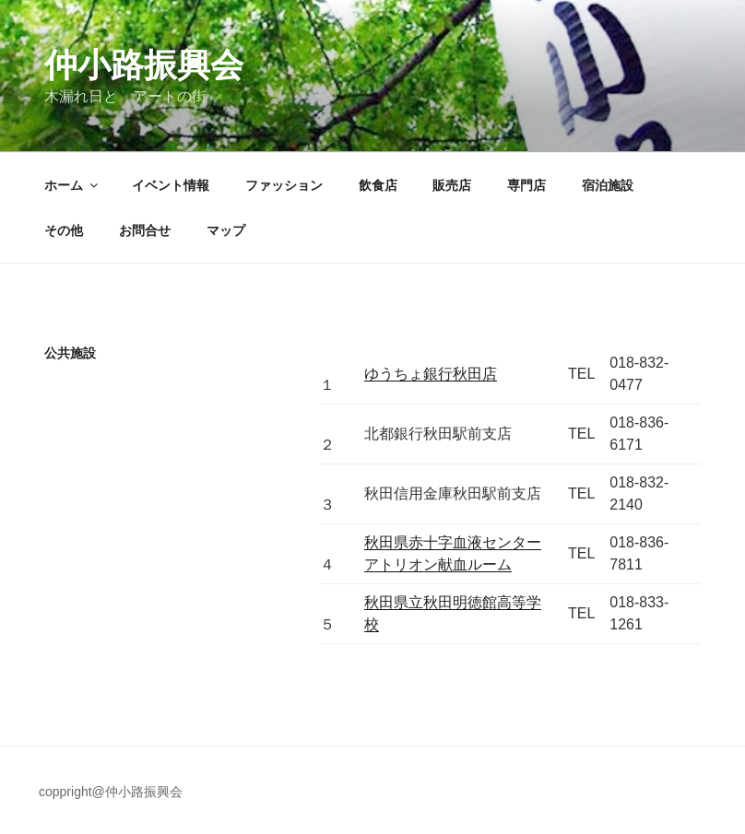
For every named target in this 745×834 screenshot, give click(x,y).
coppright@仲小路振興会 (111, 791)
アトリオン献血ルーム (438, 564)
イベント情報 (170, 185)
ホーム (72, 185)
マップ (226, 230)
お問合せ (145, 230)
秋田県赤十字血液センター (452, 542)
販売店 (451, 185)
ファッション (284, 185)
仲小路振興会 (143, 65)
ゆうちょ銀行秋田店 (430, 374)
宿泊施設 (607, 185)
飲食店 (378, 185)
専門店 (526, 185)
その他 (63, 230)
